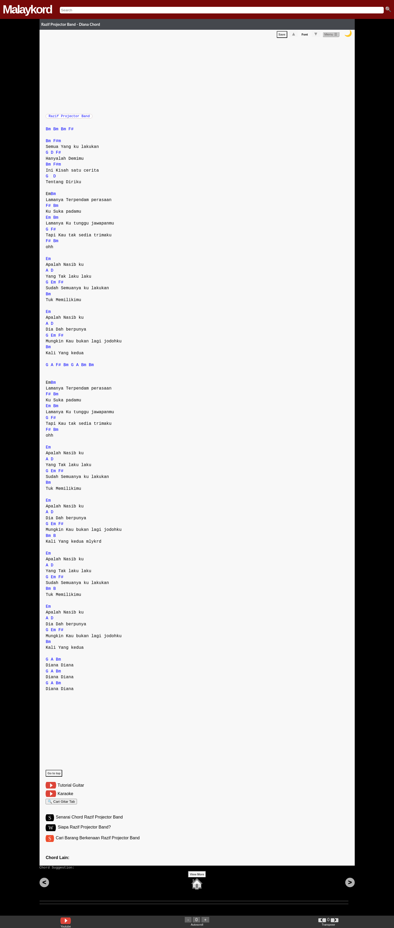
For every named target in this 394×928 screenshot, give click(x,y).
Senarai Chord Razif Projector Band (89, 822)
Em (48, 220)
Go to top (53, 775)
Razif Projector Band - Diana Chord (70, 24)
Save (282, 35)
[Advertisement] (200, 76)
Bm (48, 132)
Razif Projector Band (69, 117)
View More (197, 882)
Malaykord (27, 9)
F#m (57, 144)
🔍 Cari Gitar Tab (61, 805)
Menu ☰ (330, 35)
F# (71, 132)
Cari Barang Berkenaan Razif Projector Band (98, 843)
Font (304, 35)
